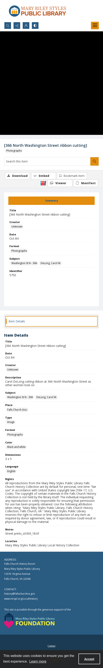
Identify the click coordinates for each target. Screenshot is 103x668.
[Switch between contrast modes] (35, 25)
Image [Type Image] (11, 422)
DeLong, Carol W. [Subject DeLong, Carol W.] (51, 263)
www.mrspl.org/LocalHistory (21, 598)
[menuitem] (51, 645)
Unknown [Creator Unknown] (16, 226)
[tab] (51, 201)
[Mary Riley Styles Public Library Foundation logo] (29, 620)
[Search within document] (94, 161)
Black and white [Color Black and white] (16, 447)
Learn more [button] (37, 661)
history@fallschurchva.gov (19, 593)
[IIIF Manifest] (85, 183)
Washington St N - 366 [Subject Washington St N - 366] (24, 263)
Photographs (14, 150)
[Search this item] (47, 161)
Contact (51, 645)
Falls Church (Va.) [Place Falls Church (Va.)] (17, 409)
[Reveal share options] (17, 25)
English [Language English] (11, 471)
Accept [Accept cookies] (89, 659)
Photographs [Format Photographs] (19, 251)
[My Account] (26, 25)
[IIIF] (43, 182)
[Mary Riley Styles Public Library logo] (37, 11)
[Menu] (95, 25)
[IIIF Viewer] (59, 183)
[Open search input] (7, 25)
